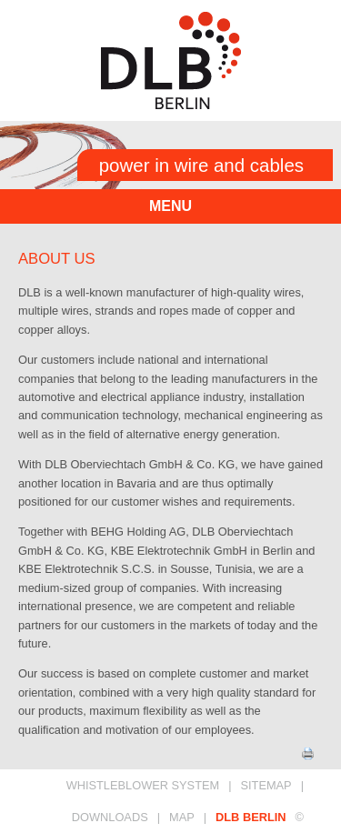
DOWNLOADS (110, 817)
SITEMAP (265, 785)
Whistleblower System (143, 785)
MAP (182, 817)
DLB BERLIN (251, 817)
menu (170, 206)
